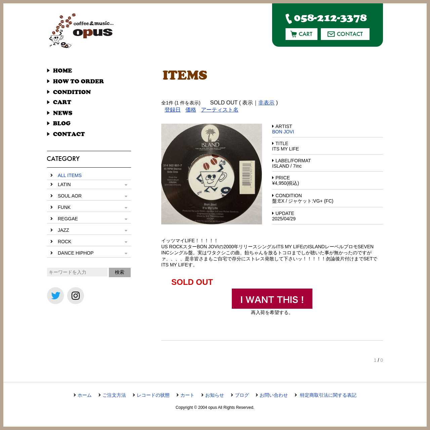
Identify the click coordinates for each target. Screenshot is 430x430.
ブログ (242, 395)
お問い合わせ (274, 395)
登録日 (173, 110)
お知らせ (214, 395)
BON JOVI (283, 131)
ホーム (85, 395)
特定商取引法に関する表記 (327, 395)
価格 (190, 110)
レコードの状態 (153, 395)
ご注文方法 (114, 395)
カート (187, 395)
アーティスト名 (220, 110)
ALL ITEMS (70, 175)
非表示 (266, 102)
